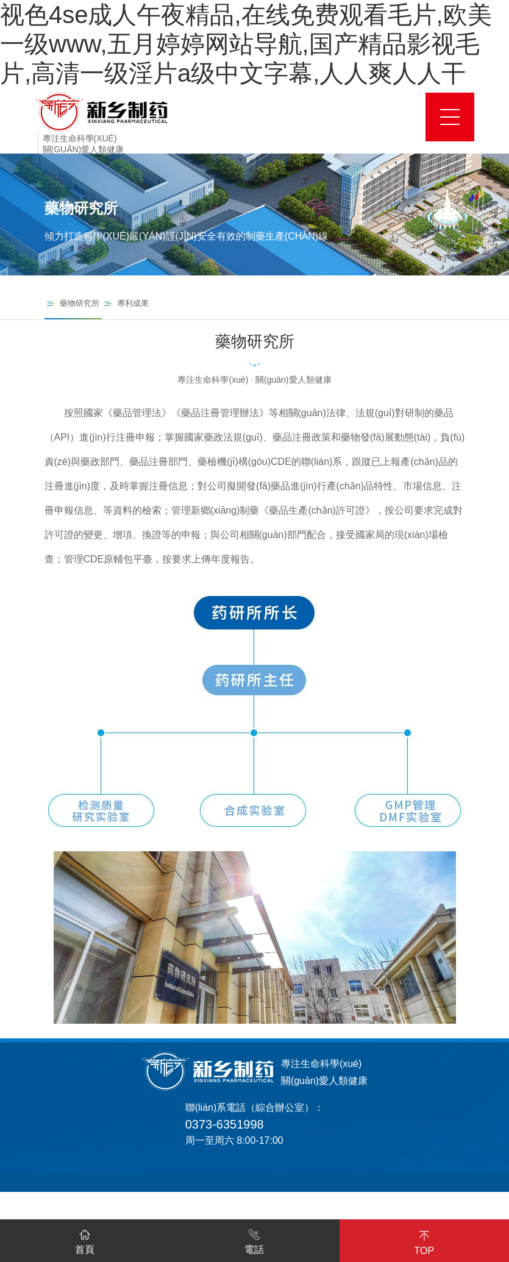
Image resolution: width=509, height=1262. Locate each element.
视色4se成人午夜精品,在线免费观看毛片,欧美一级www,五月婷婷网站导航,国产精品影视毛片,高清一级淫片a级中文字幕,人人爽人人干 (246, 44)
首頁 (84, 1239)
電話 (254, 1239)
